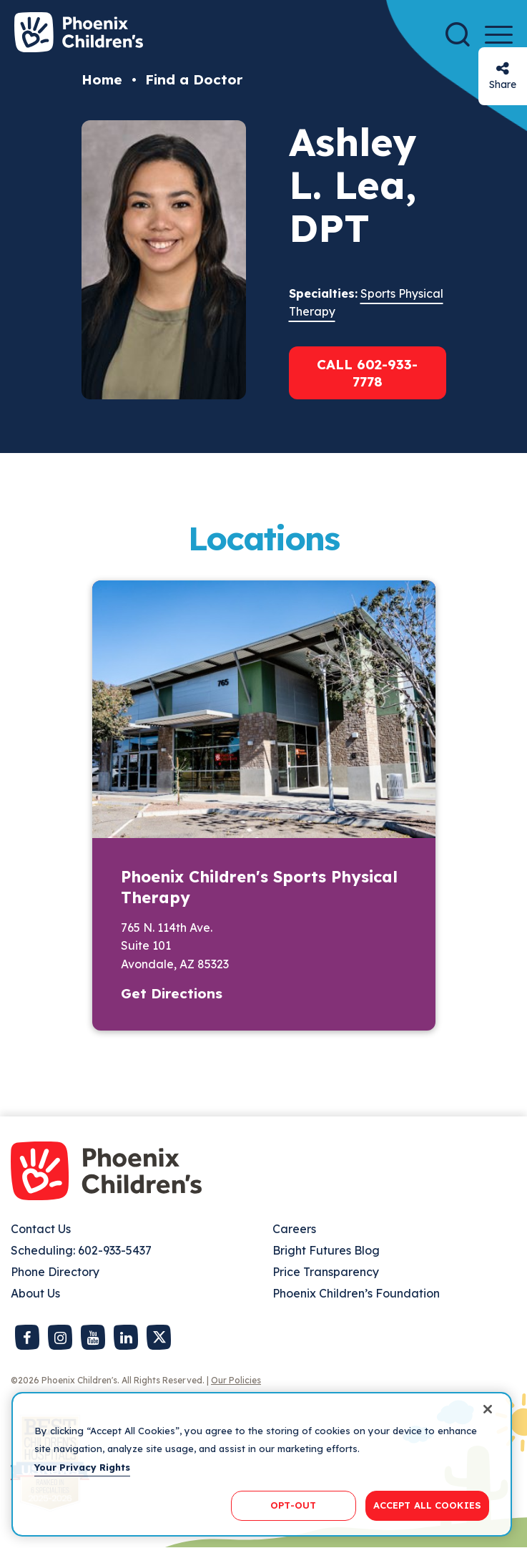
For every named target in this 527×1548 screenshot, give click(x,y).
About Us (35, 1293)
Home (102, 79)
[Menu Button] (499, 35)
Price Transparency (325, 1272)
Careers (294, 1229)
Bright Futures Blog (326, 1250)
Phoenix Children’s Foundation (356, 1293)
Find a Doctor (193, 79)
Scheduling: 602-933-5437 (81, 1250)
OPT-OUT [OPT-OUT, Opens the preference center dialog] (293, 1505)
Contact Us (41, 1229)
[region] (261, 1464)
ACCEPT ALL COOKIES (427, 1505)
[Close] (487, 1409)
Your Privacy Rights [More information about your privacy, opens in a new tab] (82, 1467)
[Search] (457, 34)
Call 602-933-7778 (367, 373)
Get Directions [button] (171, 993)
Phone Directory (55, 1272)
